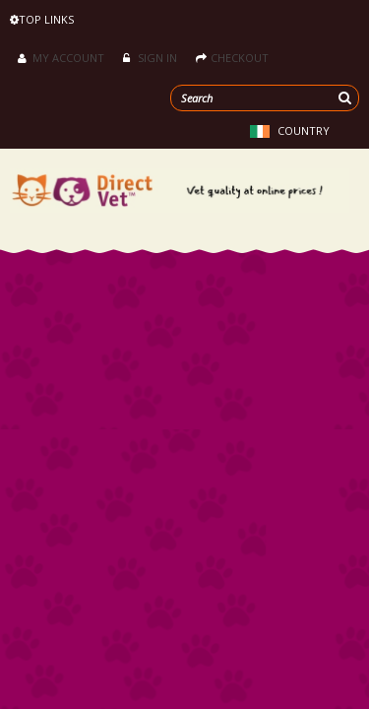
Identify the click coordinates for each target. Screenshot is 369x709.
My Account (61, 57)
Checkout (232, 57)
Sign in (150, 57)
